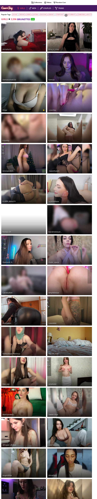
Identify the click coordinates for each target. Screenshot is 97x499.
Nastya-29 (7, 167)
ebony (51, 14)
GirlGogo (6, 357)
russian (43, 14)
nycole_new (39, 251)
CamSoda (41, 466)
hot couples (33, 475)
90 (56, 450)
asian (15, 14)
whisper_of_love (9, 315)
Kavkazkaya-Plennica (11, 251)
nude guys (43, 475)
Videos (47, 2)
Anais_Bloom (39, 378)
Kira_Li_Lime (39, 40)
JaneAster (38, 273)
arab (29, 14)
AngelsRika (7, 336)
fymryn (37, 61)
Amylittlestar (39, 209)
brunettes (77, 48)
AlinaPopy (38, 336)
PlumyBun (7, 230)
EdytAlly (6, 103)
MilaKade (6, 400)
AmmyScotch (8, 124)
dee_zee (6, 273)
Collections (36, 2)
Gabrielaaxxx (39, 315)
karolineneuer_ (40, 167)
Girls (75, 28)
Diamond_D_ (8, 188)
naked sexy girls (20, 475)
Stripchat (11, 466)
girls (4, 19)
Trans (75, 37)
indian (22, 14)
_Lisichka (38, 82)
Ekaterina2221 (9, 442)
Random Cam (59, 2)
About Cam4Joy (81, 481)
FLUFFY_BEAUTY (9, 146)
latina (35, 14)
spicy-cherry (39, 400)
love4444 (38, 230)
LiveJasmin (50, 466)
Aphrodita (38, 421)
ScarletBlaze (39, 146)
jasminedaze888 (41, 442)
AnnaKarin (7, 40)
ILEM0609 (38, 103)
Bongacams (21, 466)
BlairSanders (8, 294)
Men (75, 34)
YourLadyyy (39, 357)
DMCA (91, 481)
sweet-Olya (39, 294)
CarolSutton (8, 209)
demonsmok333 (9, 61)
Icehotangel (7, 421)
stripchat (60, 14)
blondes (76, 51)
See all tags (83, 160)
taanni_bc (7, 378)
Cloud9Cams (90, 483)
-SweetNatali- (40, 124)
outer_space (39, 188)
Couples (76, 31)
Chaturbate (31, 466)
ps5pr (5, 82)
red (74, 54)
